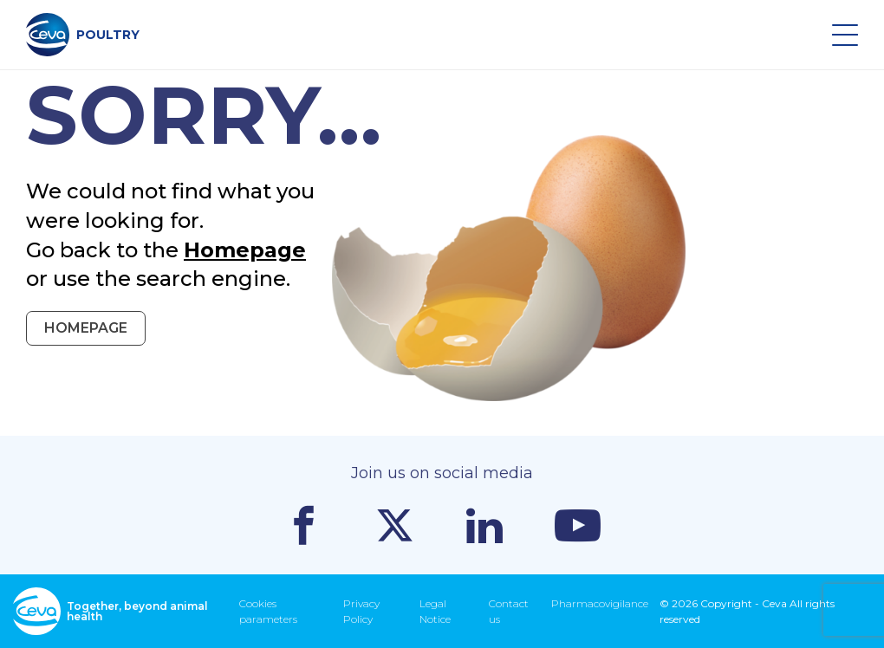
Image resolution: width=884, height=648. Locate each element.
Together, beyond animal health (110, 611)
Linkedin (484, 526)
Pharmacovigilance (599, 603)
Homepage (245, 249)
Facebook (303, 525)
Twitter (394, 525)
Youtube (578, 525)
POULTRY (83, 34)
